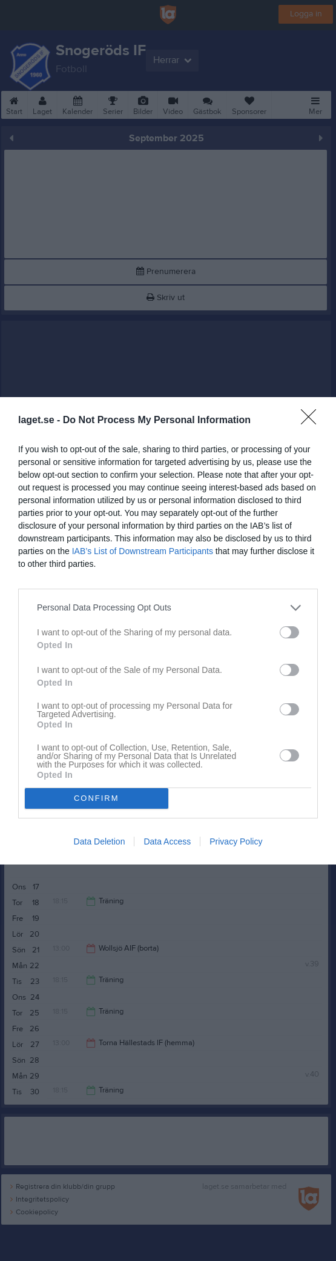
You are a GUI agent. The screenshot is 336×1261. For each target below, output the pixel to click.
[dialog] (168, 630)
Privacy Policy (235, 841)
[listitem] (168, 607)
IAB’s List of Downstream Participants (142, 550)
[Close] (312, 420)
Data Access (167, 841)
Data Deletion (99, 841)
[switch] (289, 632)
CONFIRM (96, 797)
